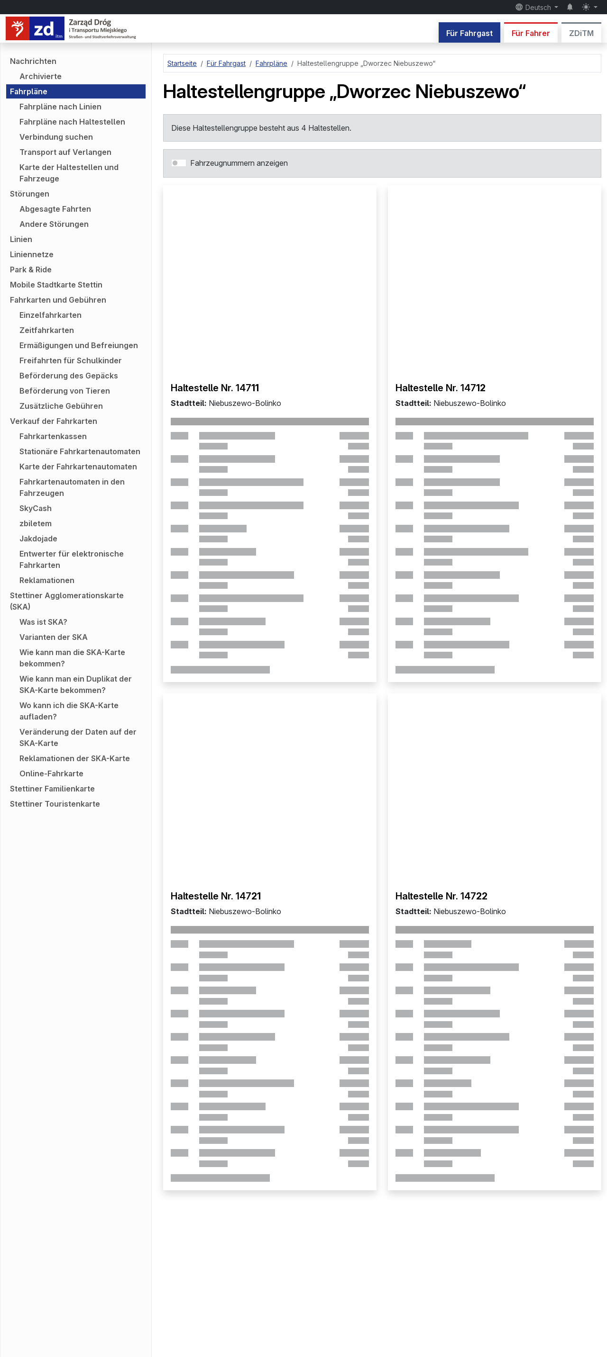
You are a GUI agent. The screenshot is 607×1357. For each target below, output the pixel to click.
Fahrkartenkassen (53, 436)
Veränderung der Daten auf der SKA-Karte (78, 737)
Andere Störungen (54, 224)
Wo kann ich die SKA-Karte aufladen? (69, 711)
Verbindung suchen (56, 137)
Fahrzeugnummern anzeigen (239, 163)
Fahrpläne (28, 91)
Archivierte (40, 76)
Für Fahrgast (469, 33)
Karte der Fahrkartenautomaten (78, 466)
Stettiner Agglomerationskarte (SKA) (67, 601)
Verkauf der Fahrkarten (53, 421)
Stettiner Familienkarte (52, 788)
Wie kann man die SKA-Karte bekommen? (72, 657)
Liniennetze (32, 254)
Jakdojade (38, 538)
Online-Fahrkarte (51, 773)
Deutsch (534, 7)
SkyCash (35, 508)
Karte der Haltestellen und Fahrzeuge (69, 172)
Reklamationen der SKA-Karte (74, 758)
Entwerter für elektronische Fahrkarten (71, 559)
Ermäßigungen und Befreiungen (78, 345)
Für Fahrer (531, 33)
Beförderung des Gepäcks (68, 375)
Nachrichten (33, 61)
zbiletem (35, 523)
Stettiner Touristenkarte (55, 804)
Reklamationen (46, 580)
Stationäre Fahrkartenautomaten (79, 451)
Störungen (29, 193)
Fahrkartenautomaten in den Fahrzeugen (72, 487)
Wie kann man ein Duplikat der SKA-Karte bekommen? (75, 684)
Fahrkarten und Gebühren (58, 300)
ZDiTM (581, 33)
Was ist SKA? (43, 622)
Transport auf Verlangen (65, 152)
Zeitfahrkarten (46, 330)
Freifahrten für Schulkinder (70, 360)
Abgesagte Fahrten (55, 209)
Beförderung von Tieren (64, 390)
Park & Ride (31, 269)
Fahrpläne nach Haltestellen (72, 121)
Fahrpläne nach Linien (60, 106)
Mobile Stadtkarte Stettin (56, 284)
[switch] (178, 163)
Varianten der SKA (53, 637)
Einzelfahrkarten (50, 315)
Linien (21, 239)
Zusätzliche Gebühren (61, 406)
